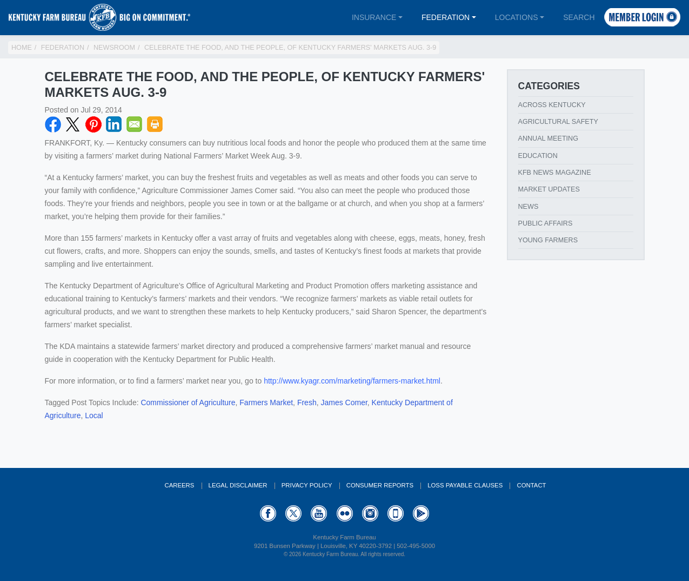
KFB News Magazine (554, 172)
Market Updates (549, 189)
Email (134, 124)
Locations (516, 17)
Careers (179, 485)
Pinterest (93, 124)
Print (155, 124)
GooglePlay (421, 513)
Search (578, 17)
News (528, 206)
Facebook (53, 124)
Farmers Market (266, 402)
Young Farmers (548, 240)
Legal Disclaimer (238, 485)
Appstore (395, 513)
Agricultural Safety (558, 122)
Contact (531, 485)
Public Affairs (545, 223)
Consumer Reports (379, 485)
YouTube (319, 513)
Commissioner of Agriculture (188, 402)
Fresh (307, 402)
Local (94, 415)
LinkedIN (114, 124)
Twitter (73, 124)
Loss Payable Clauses (465, 485)
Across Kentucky (552, 105)
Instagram (370, 513)
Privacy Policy (307, 485)
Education (538, 156)
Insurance (374, 17)
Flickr (345, 513)
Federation (446, 17)
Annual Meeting (548, 138)
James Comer (343, 402)
